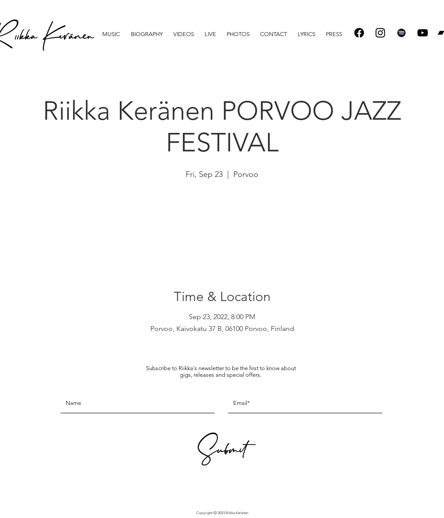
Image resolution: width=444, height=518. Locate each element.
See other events (222, 223)
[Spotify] (401, 32)
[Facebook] (359, 32)
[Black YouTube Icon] (422, 32)
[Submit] (220, 452)
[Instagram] (380, 32)
